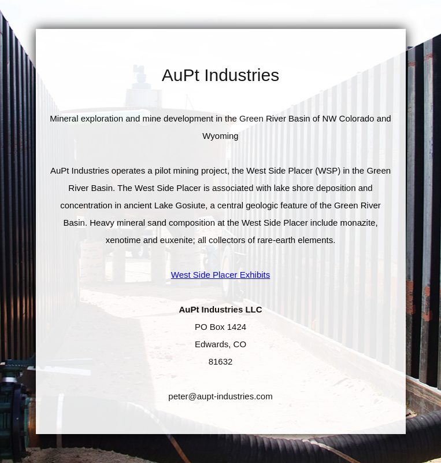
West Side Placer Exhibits (220, 275)
